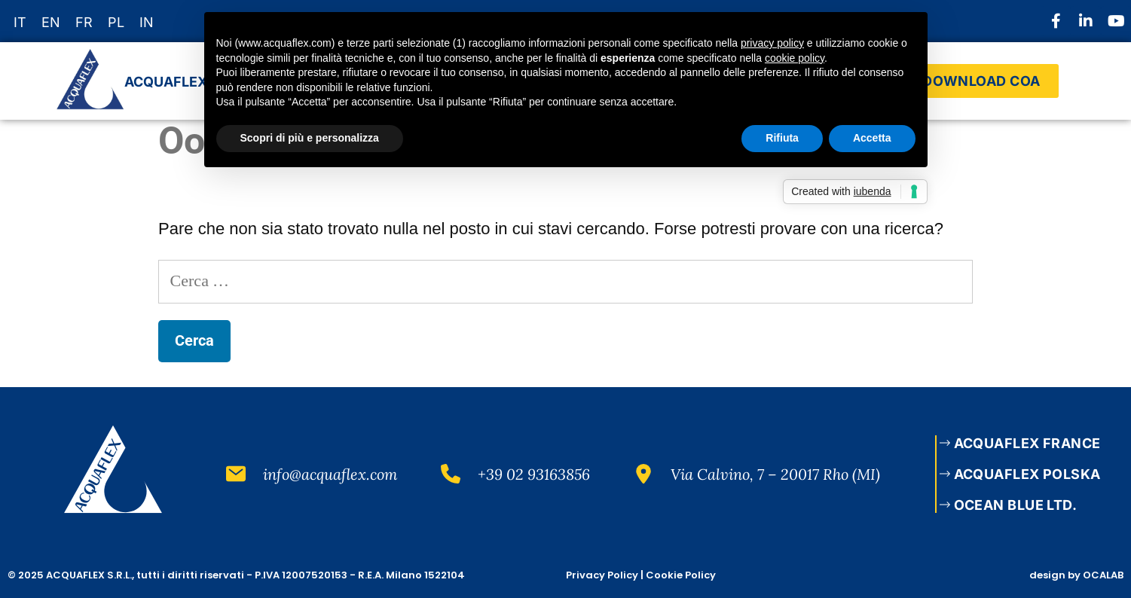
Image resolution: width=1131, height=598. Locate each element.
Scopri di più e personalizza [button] (309, 138)
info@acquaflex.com (330, 474)
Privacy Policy (602, 575)
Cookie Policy (681, 575)
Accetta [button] (872, 138)
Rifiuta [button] (782, 138)
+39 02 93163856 (534, 474)
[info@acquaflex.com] (236, 474)
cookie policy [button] (794, 58)
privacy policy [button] (772, 43)
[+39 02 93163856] (450, 474)
